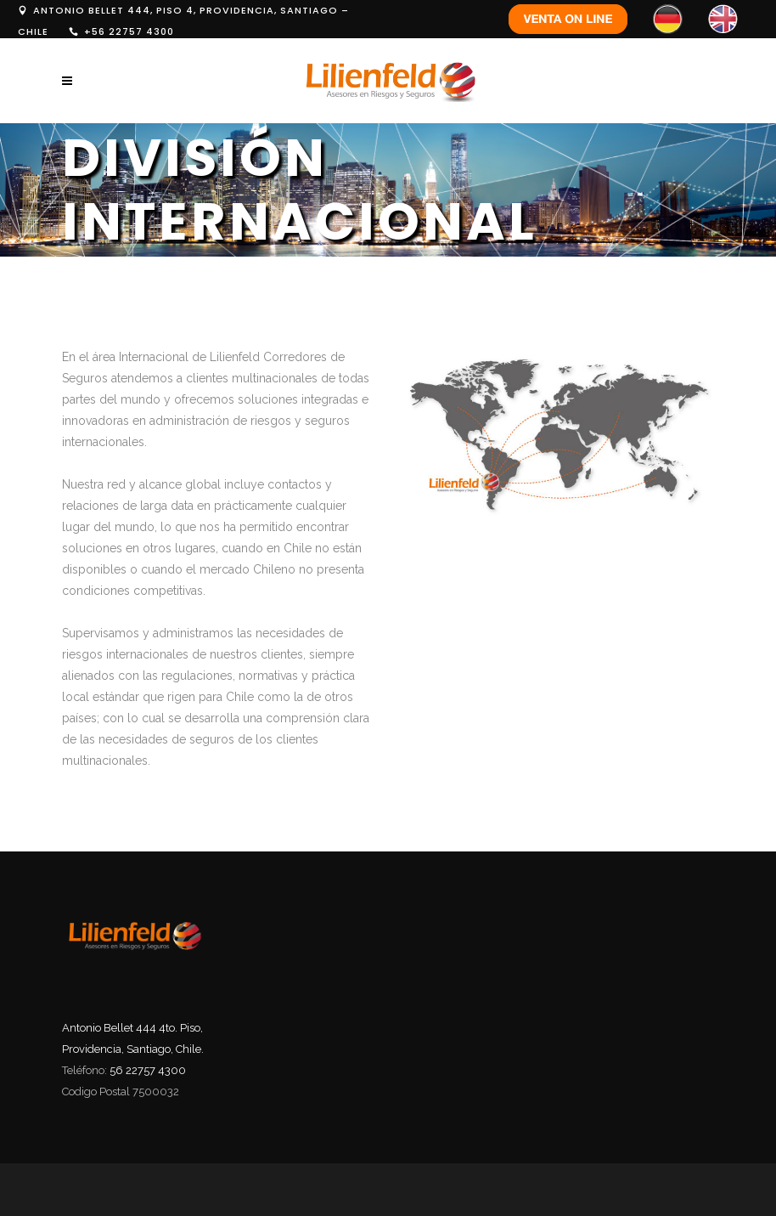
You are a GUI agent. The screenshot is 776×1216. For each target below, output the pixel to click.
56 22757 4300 (148, 1070)
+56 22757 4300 (129, 31)
